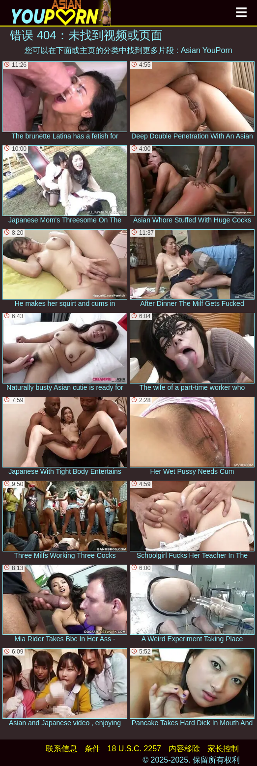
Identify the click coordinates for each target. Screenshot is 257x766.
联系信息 (61, 748)
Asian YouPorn (206, 50)
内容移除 (184, 748)
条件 (92, 748)
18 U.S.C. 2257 (134, 748)
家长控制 (223, 748)
